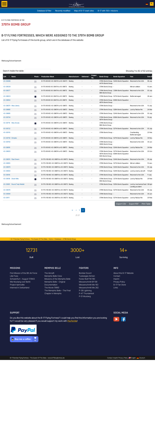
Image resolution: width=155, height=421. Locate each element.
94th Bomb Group (105, 156)
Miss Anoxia (15, 123)
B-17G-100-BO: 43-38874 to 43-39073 (54, 159)
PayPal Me (72, 321)
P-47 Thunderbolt (86, 293)
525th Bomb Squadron (120, 175)
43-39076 (6, 190)
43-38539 (6, 87)
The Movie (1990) (51, 287)
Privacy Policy (119, 282)
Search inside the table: (13, 71)
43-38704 (6, 117)
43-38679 (6, 106)
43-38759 (6, 138)
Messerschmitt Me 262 (89, 287)
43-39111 (6, 198)
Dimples (14, 138)
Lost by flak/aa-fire (136, 109)
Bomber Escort (85, 273)
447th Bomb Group (105, 83)
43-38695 (6, 113)
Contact (116, 276)
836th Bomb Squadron (121, 100)
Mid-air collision (135, 87)
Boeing (71, 81)
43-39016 (6, 175)
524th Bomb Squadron (121, 81)
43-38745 (6, 132)
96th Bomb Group (105, 93)
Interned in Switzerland (19, 287)
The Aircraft (49, 273)
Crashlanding (134, 132)
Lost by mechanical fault (138, 184)
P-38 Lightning (85, 290)
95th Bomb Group (105, 181)
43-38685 (6, 109)
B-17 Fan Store (119, 284)
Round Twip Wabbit (18, 184)
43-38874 (6, 159)
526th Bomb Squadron (120, 109)
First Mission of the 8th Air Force (23, 273)
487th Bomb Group (105, 102)
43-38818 (6, 147)
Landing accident (136, 187)
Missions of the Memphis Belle (57, 279)
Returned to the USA (137, 81)
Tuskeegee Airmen (87, 276)
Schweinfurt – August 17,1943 (22, 279)
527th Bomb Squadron (120, 96)
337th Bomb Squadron (121, 179)
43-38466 (6, 81)
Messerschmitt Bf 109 (88, 282)
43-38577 (6, 90)
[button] (9, 76)
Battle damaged (135, 96)
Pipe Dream (15, 159)
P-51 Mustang (85, 296)
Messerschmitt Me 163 (88, 284)
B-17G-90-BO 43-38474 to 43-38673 (54, 87)
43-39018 (6, 179)
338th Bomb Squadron (121, 90)
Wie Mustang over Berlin (20, 282)
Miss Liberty (15, 106)
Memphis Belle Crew (53, 276)
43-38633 (7, 96)
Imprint (116, 279)
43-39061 (6, 184)
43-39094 (6, 194)
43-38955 (6, 163)
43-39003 (6, 171)
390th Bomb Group (105, 144)
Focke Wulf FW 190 (87, 279)
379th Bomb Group (105, 81)
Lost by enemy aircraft (137, 171)
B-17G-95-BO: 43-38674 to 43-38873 (54, 106)
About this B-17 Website (123, 273)
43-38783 (6, 142)
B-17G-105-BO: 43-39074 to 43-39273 (54, 190)
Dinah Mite (15, 179)
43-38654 (6, 100)
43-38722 (6, 128)
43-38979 (6, 167)
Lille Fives (14, 276)
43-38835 (6, 151)
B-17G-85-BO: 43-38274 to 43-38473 (54, 81)
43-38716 (6, 123)
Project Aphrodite (17, 284)
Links (115, 287)
